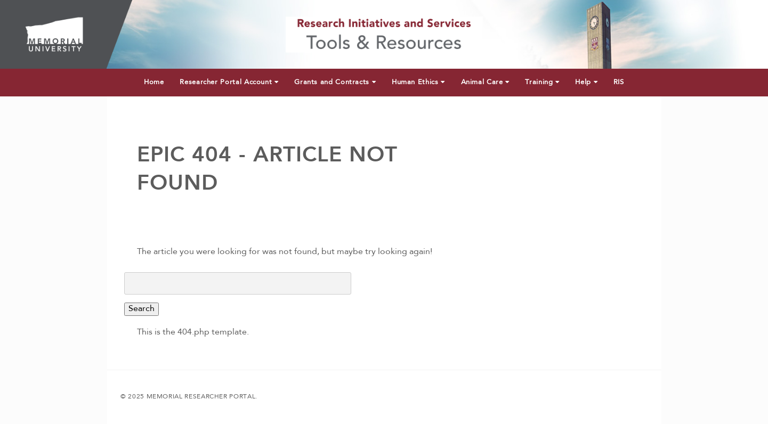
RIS (618, 82)
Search (141, 309)
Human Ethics (418, 82)
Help (586, 82)
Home (154, 82)
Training (542, 82)
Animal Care (485, 82)
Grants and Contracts (335, 82)
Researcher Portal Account (229, 82)
